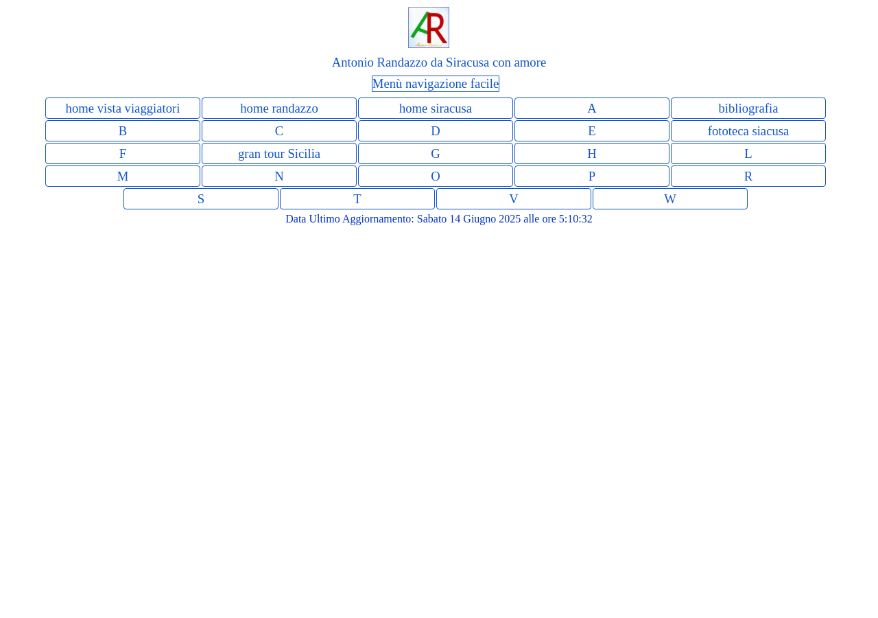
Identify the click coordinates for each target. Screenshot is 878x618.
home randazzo (279, 108)
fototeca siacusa (749, 131)
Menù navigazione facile (435, 83)
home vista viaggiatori (123, 108)
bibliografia (748, 108)
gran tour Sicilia (279, 153)
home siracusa (435, 108)
